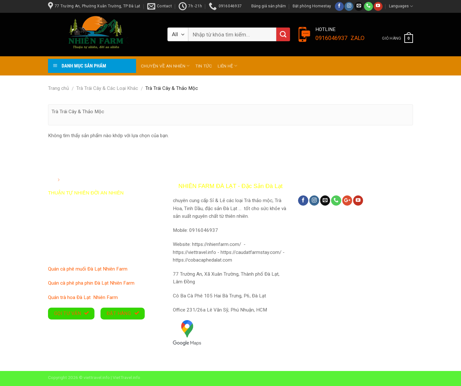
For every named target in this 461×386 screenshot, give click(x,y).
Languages (401, 6)
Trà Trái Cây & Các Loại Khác (107, 88)
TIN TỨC (203, 65)
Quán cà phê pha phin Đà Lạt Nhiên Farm (92, 283)
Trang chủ (58, 88)
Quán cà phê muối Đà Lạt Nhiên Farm (88, 269)
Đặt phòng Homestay (312, 6)
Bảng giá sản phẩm (268, 6)
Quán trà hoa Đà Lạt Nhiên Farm (83, 297)
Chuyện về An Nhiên (165, 66)
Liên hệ (227, 66)
